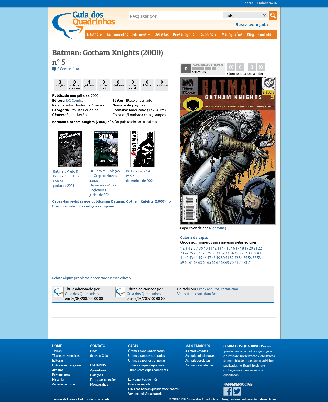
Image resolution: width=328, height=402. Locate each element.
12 (215, 248)
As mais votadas (196, 351)
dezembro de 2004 (141, 176)
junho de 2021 (68, 178)
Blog (250, 34)
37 (245, 253)
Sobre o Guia (99, 355)
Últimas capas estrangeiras (147, 360)
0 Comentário (68, 69)
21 (255, 248)
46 (204, 258)
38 (250, 253)
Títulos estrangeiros (66, 355)
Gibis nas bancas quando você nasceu (153, 389)
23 (182, 253)
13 (219, 248)
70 (232, 263)
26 (195, 253)
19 (246, 248)
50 (223, 258)
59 (182, 263)
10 (206, 248)
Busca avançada (139, 384)
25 (191, 253)
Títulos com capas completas (148, 370)
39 (254, 253)
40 (259, 253)
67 (218, 263)
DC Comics (74, 100)
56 (250, 258)
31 (218, 253)
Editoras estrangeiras (66, 365)
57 (254, 258)
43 (191, 258)
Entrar (247, 3)
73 (245, 263)
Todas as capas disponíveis (146, 365)
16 (233, 248)
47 (209, 258)
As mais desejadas (197, 360)
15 (228, 248)
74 (250, 263)
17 (237, 248)
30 (213, 253)
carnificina (229, 289)
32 (223, 253)
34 (232, 253)
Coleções (96, 375)
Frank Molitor (208, 289)
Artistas (162, 34)
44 (195, 258)
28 (204, 253)
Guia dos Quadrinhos (82, 294)
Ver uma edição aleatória (145, 394)
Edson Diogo (267, 399)
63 (200, 263)
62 (195, 263)
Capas (133, 346)
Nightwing (217, 228)
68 (223, 263)
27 (200, 253)
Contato (264, 34)
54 (241, 258)
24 (186, 253)
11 (210, 248)
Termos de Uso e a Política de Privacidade (80, 399)
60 (186, 263)
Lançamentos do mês (142, 379)
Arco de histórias (63, 384)
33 (227, 253)
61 (191, 263)
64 (204, 263)
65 (209, 263)
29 (209, 253)
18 (242, 248)
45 (200, 258)
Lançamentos (117, 34)
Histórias (58, 379)
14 (224, 248)
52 (232, 258)
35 (236, 253)
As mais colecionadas (200, 355)
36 (241, 253)
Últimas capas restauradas (146, 355)
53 (236, 258)
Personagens (183, 34)
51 (227, 258)
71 (236, 263)
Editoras (141, 34)
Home (57, 346)
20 (251, 248)
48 (213, 258)
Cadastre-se (267, 3)
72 (241, 263)
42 (186, 258)
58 (259, 258)
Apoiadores (98, 370)
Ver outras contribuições (197, 294)
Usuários (208, 34)
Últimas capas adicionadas (146, 351)
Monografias (232, 34)
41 (182, 258)
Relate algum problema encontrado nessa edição (91, 278)
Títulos (95, 34)
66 (213, 263)
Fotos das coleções (103, 380)
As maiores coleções (199, 365)
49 (218, 258)
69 (227, 263)
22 (260, 248)
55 (245, 258)
